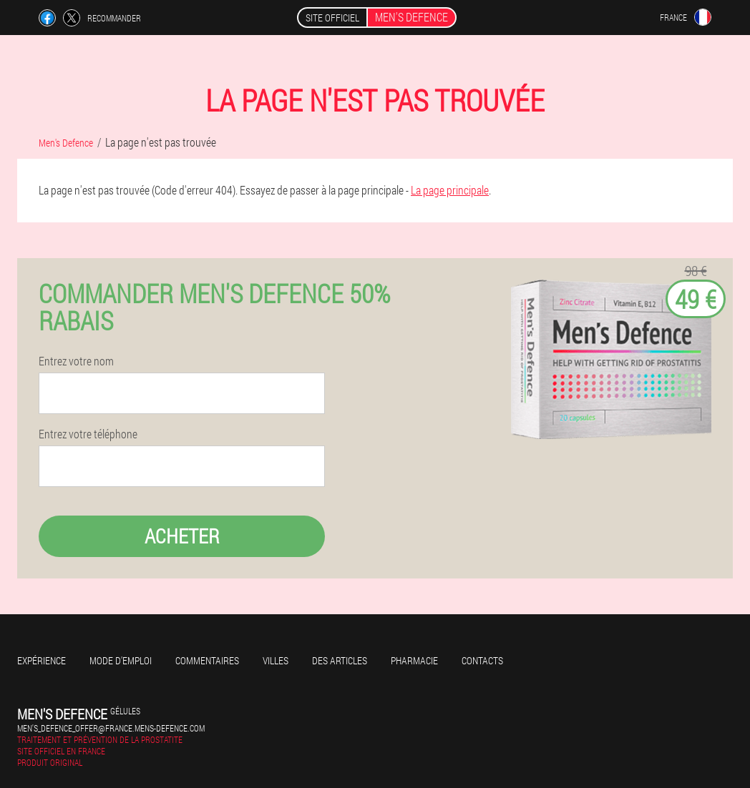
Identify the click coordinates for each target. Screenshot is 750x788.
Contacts (482, 660)
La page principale (450, 189)
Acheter (182, 536)
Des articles (339, 660)
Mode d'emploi (120, 660)
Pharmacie (414, 660)
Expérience (41, 660)
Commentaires (207, 660)
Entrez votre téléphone (88, 434)
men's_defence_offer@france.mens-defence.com (111, 728)
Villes (275, 660)
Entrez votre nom (76, 361)
